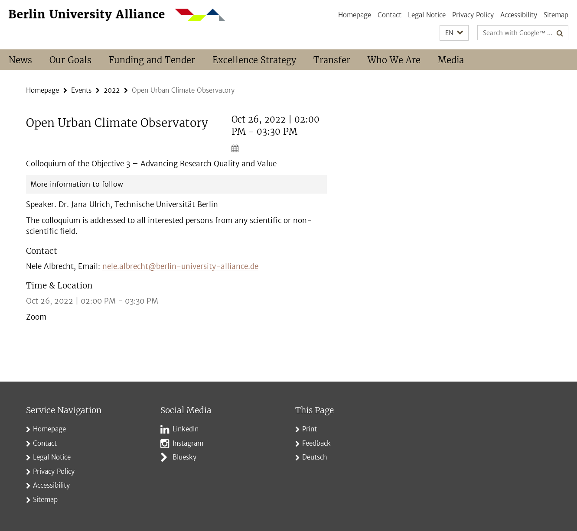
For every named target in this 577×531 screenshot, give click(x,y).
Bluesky (184, 457)
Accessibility (518, 15)
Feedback (316, 443)
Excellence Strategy (254, 60)
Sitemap (556, 15)
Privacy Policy (473, 15)
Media (451, 60)
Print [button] (309, 429)
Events (81, 90)
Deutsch (314, 457)
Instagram (188, 443)
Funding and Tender (152, 60)
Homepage (354, 15)
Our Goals (70, 60)
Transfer (331, 60)
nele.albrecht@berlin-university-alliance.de (180, 266)
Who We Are (394, 60)
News (20, 60)
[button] (454, 33)
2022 (112, 90)
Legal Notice (427, 15)
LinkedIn (186, 429)
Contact (389, 15)
